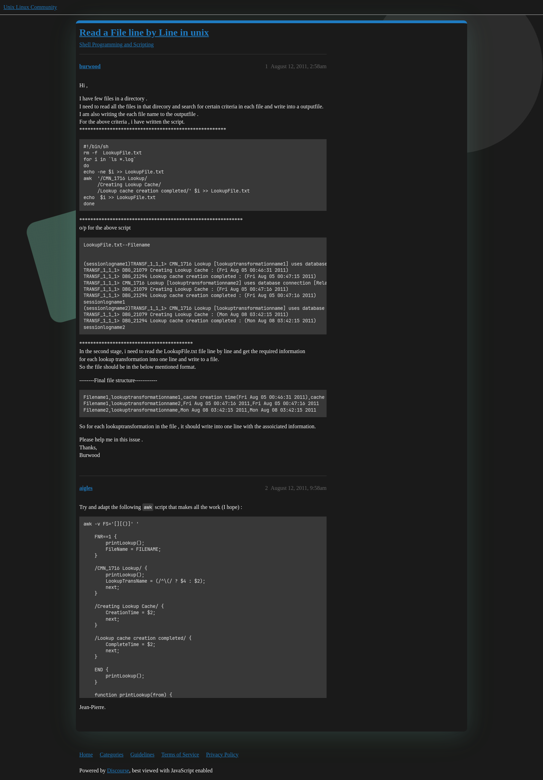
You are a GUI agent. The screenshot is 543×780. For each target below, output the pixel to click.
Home (86, 754)
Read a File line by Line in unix (144, 32)
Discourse (118, 770)
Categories (111, 754)
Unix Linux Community (30, 7)
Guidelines (142, 754)
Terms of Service (180, 754)
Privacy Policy (222, 754)
